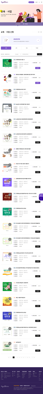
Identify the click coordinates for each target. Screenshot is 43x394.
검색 (39, 54)
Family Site (33, 385)
